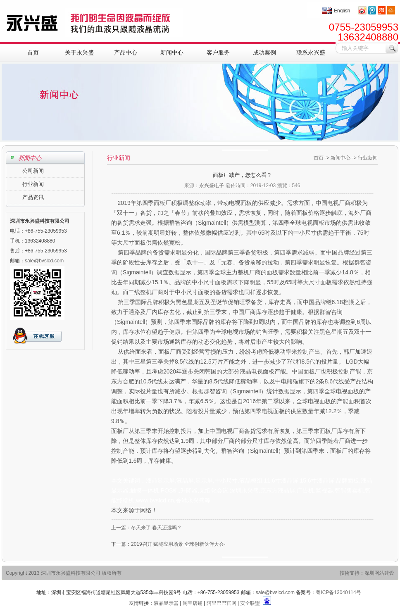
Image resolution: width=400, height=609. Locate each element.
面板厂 (339, 450)
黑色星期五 (333, 331)
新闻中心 (171, 52)
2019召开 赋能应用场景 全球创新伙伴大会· (178, 544)
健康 (175, 331)
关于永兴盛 (79, 52)
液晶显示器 (166, 603)
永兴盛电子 (211, 185)
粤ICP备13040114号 (338, 592)
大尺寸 (311, 282)
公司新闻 (33, 171)
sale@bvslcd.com (275, 592)
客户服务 (218, 52)
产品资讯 (33, 197)
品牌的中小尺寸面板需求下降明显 (217, 282)
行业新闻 (33, 184)
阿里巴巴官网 (221, 603)
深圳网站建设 (379, 573)
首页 (33, 52)
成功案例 (264, 52)
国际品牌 (146, 302)
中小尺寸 (305, 232)
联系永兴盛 (310, 52)
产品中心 (125, 52)
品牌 (141, 252)
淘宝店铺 (192, 603)
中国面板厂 (306, 371)
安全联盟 (250, 603)
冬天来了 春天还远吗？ (156, 527)
